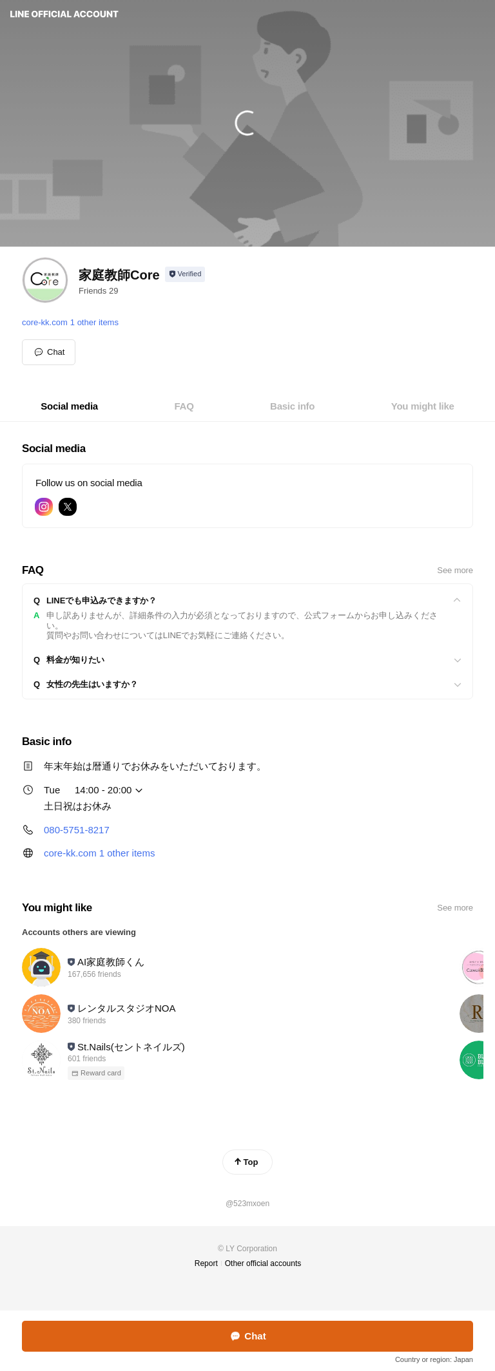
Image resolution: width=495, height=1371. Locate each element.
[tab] (69, 406)
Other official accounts (263, 1263)
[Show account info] (185, 274)
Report (206, 1263)
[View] (247, 601)
